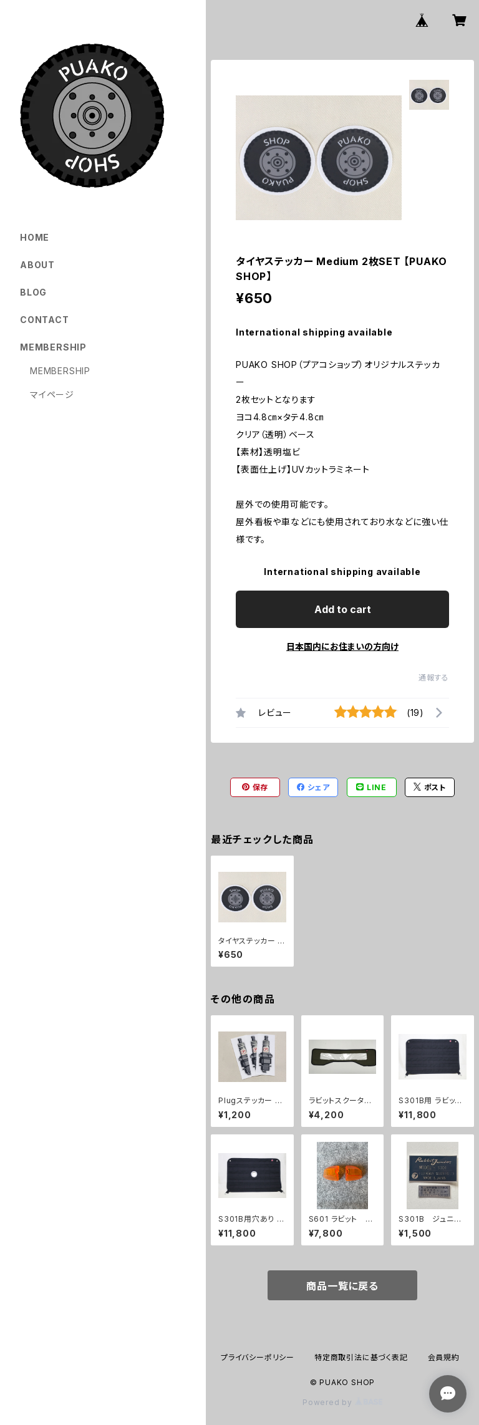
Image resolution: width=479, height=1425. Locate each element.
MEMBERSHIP (60, 370)
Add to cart (342, 609)
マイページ (52, 394)
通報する (434, 677)
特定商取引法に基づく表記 (361, 1357)
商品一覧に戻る (342, 1286)
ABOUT (37, 264)
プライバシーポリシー (257, 1357)
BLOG (33, 292)
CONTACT (44, 319)
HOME (34, 237)
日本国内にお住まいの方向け (342, 646)
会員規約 (444, 1357)
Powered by (342, 1402)
